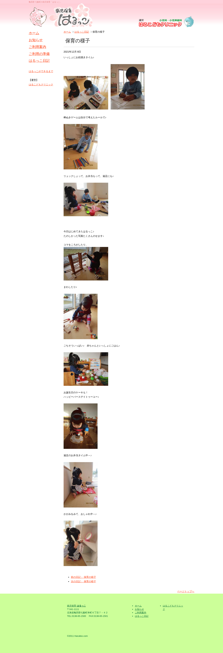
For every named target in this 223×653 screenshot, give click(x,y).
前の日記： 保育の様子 (83, 577)
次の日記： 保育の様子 (83, 581)
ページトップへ (185, 591)
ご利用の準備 (39, 54)
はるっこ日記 (81, 31)
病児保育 (76, 605)
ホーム (67, 31)
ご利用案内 (37, 47)
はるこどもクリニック (41, 84)
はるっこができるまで (41, 71)
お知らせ (36, 40)
